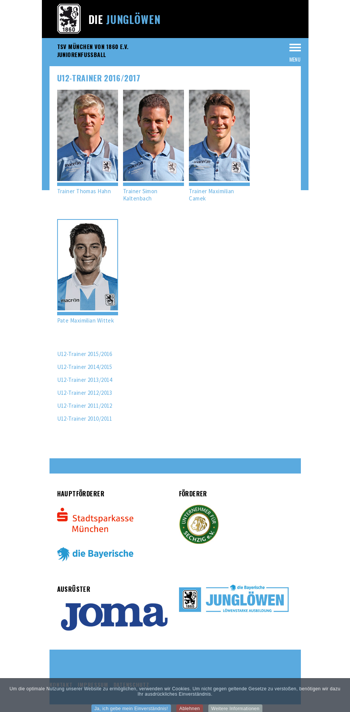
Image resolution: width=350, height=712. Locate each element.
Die (124, 19)
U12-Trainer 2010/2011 (84, 418)
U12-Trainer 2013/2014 (84, 379)
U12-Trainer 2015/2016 (84, 354)
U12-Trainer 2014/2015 (84, 366)
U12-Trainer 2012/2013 (84, 392)
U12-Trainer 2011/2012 (84, 405)
